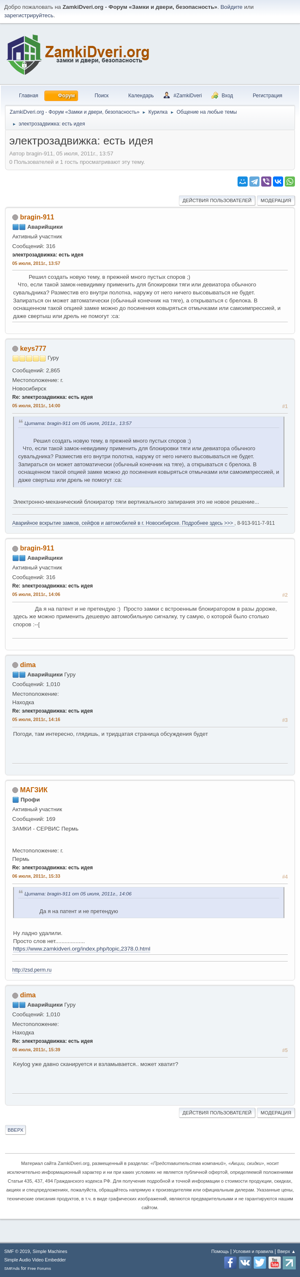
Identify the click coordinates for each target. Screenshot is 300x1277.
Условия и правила (253, 1251)
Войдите (231, 7)
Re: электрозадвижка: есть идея (52, 397)
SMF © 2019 (17, 1251)
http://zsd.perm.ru (31, 970)
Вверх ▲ (286, 1251)
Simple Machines (49, 1251)
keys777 (33, 348)
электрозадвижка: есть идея (47, 255)
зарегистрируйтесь (29, 15)
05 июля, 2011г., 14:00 (36, 405)
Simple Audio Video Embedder (35, 1259)
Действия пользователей (217, 200)
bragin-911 (37, 217)
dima (27, 664)
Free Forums (39, 1268)
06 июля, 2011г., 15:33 (36, 876)
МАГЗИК (33, 789)
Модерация (276, 200)
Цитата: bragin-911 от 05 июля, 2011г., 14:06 (78, 893)
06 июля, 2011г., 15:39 (36, 1049)
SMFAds (12, 1268)
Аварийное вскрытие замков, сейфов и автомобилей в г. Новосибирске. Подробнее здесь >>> (123, 523)
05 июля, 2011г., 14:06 (36, 594)
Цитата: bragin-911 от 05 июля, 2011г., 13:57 (78, 423)
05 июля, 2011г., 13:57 (36, 263)
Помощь (220, 1251)
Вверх (15, 1130)
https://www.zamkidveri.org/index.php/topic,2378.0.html (81, 949)
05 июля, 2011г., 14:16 (36, 719)
